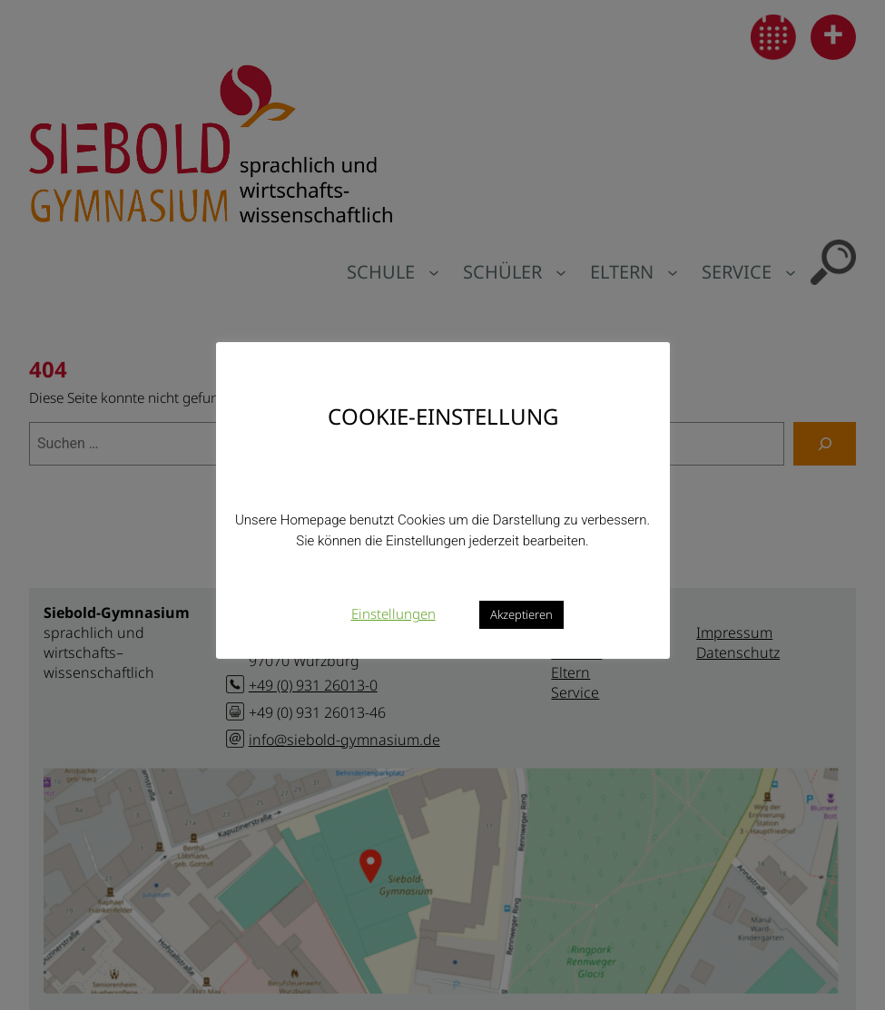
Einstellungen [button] (393, 613)
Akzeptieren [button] (521, 614)
